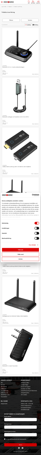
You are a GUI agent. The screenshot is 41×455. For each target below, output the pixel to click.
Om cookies (24, 394)
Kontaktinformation (26, 407)
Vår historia (4, 386)
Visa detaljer (32, 245)
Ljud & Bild (4, 6)
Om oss (3, 384)
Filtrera (11, 20)
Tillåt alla (20, 249)
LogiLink (5, 65)
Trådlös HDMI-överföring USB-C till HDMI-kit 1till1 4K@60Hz (17, 166)
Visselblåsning (4, 390)
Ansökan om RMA (25, 388)
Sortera (30, 20)
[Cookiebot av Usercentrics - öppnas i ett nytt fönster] (32, 195)
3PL (2, 382)
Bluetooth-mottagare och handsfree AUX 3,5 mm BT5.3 (16, 116)
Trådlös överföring (18, 6)
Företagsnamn (8, 424)
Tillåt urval (20, 254)
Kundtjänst (25, 380)
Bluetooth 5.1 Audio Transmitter (10, 365)
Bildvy (35, 25)
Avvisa (20, 259)
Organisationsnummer (10, 431)
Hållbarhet (3, 388)
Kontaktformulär (25, 409)
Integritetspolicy (25, 392)
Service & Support (25, 386)
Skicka (20, 444)
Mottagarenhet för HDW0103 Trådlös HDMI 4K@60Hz (15, 316)
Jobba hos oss (4, 392)
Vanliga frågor (24, 384)
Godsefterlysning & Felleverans (29, 390)
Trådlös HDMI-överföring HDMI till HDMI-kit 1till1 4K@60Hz (16, 266)
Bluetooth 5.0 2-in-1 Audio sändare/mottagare (13, 67)
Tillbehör (10, 6)
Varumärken (4, 396)
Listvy (28, 25)
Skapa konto (4, 403)
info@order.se (27, 405)
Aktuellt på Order (5, 394)
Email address (8, 416)
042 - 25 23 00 (29, 403)
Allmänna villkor (25, 382)
